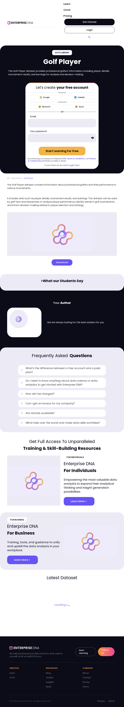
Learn (66, 4)
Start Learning (83, 652)
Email (33, 116)
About (86, 673)
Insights (50, 682)
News (48, 686)
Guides (49, 677)
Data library (16, 178)
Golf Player (28, 178)
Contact (87, 677)
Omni (66, 10)
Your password (38, 131)
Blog (48, 673)
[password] (62, 138)
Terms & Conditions (76, 158)
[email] (62, 123)
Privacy (86, 682)
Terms (86, 686)
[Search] (89, 37)
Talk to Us (105, 651)
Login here (74, 165)
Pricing (67, 16)
